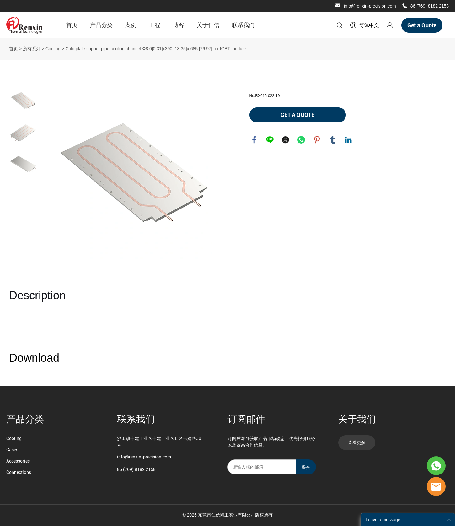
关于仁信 (208, 25)
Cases (12, 449)
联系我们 (243, 25)
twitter (285, 139)
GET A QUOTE (297, 114)
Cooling (53, 48)
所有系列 (31, 48)
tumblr (332, 139)
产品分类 (101, 25)
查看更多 (357, 442)
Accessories (18, 461)
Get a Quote (421, 25)
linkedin (348, 139)
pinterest (317, 139)
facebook (254, 139)
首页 (72, 25)
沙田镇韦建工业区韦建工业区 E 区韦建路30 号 (159, 441)
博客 (178, 25)
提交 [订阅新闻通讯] (306, 467)
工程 (154, 25)
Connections (18, 472)
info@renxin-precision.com (370, 5)
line (270, 139)
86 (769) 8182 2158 (429, 5)
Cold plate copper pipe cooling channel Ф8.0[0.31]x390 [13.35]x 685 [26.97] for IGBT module (155, 48)
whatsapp (301, 139)
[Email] (262, 466)
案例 (130, 25)
